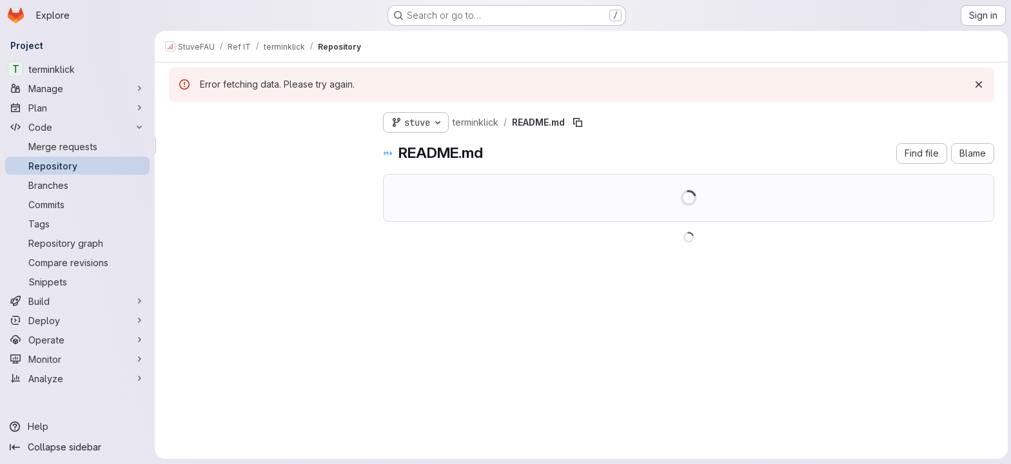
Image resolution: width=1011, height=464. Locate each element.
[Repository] (77, 166)
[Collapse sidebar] (77, 447)
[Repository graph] (77, 243)
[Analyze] (77, 378)
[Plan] (77, 108)
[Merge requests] (77, 146)
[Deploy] (77, 320)
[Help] (77, 427)
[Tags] (77, 224)
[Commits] (77, 204)
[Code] (77, 127)
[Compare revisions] (77, 262)
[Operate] (77, 340)
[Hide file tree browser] (178, 120)
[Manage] (77, 88)
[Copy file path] (576, 122)
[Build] (77, 301)
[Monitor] (77, 359)
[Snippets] (77, 282)
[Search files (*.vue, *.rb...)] (264, 145)
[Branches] (77, 185)
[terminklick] (77, 69)
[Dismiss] (977, 84)
